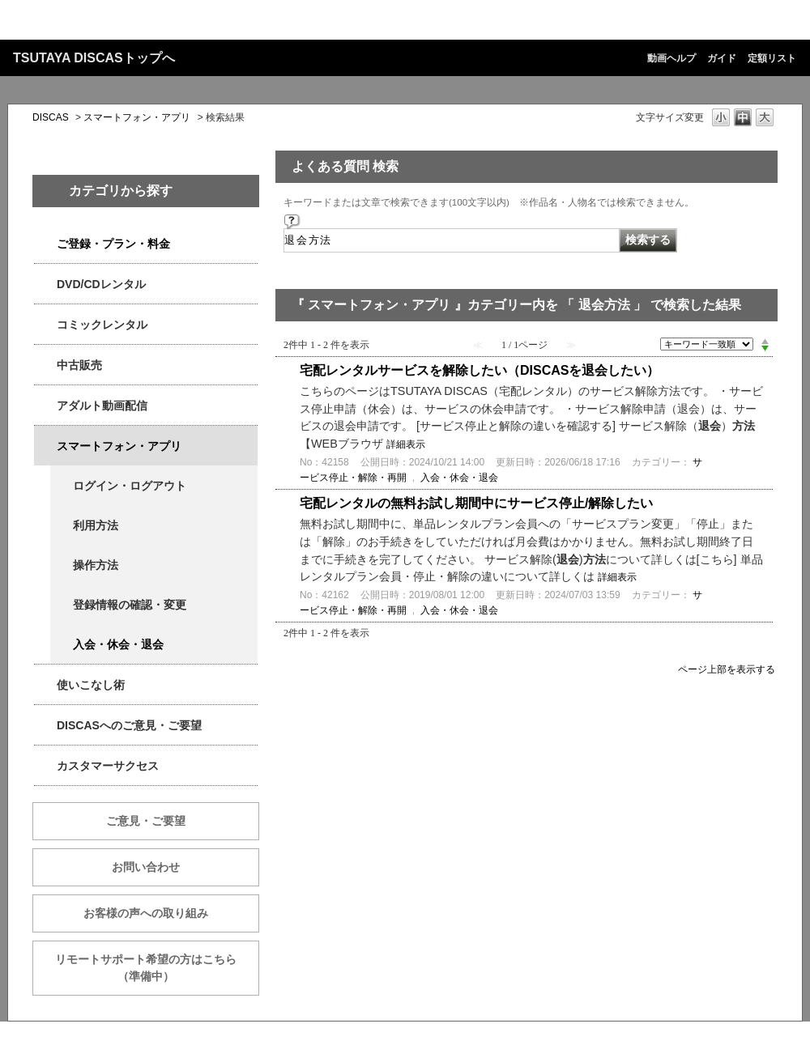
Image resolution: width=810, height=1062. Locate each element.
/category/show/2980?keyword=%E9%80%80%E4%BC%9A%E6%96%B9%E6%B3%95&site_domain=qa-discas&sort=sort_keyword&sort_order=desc (45, 284)
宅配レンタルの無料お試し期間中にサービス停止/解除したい (476, 503)
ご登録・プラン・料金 (113, 243)
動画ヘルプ (671, 58)
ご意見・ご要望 (145, 820)
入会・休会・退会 (118, 644)
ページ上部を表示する (726, 669)
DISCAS (50, 117)
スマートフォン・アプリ (136, 117)
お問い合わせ (146, 866)
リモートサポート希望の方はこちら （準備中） (157, 968)
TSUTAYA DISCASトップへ (94, 58)
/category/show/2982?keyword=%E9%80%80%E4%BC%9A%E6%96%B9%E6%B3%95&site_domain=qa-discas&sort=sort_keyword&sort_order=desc (45, 446)
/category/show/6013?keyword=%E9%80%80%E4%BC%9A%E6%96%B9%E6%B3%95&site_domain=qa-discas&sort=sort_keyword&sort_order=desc (45, 365)
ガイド (721, 58)
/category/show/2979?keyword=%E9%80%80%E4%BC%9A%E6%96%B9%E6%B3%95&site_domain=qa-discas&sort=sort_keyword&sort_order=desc (45, 244)
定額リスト (772, 58)
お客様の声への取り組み (145, 913)
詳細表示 (405, 444)
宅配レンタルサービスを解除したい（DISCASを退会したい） (479, 370)
